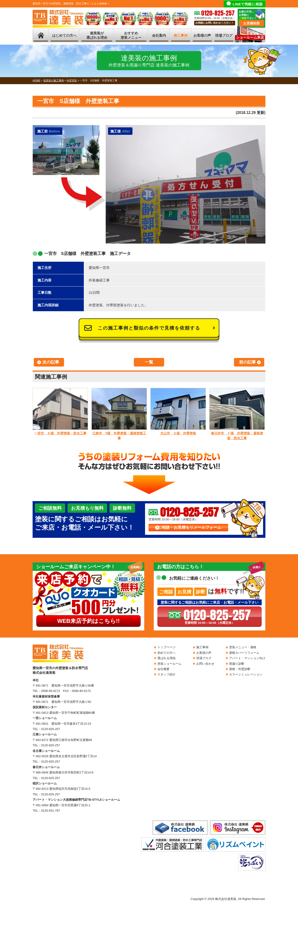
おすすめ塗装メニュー (131, 35)
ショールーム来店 (250, 37)
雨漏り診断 (236, 663)
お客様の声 (202, 35)
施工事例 (181, 35)
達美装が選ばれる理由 (96, 35)
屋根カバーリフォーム (244, 652)
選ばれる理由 (166, 658)
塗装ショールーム (169, 663)
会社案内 (159, 35)
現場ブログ (224, 35)
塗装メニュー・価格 (242, 647)
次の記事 (50, 362)
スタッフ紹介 (166, 674)
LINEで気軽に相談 (248, 4)
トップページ (166, 647)
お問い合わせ (205, 663)
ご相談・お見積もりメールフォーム (189, 527)
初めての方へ (166, 652)
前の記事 (247, 362)
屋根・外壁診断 (239, 669)
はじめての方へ (64, 35)
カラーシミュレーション (245, 674)
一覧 (149, 362)
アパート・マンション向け (247, 658)
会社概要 (163, 669)
